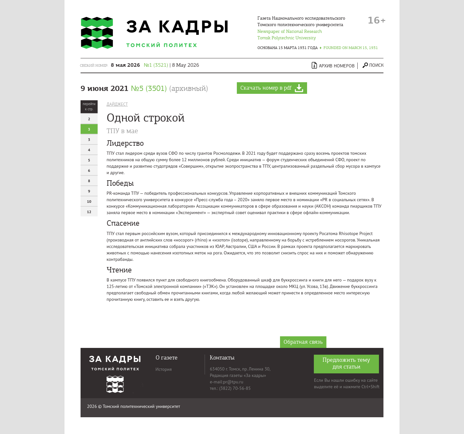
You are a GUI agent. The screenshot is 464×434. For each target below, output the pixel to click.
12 (89, 211)
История (164, 369)
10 (89, 201)
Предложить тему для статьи (346, 363)
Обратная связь (303, 342)
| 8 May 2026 (155, 65)
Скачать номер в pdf (272, 88)
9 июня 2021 (144, 88)
